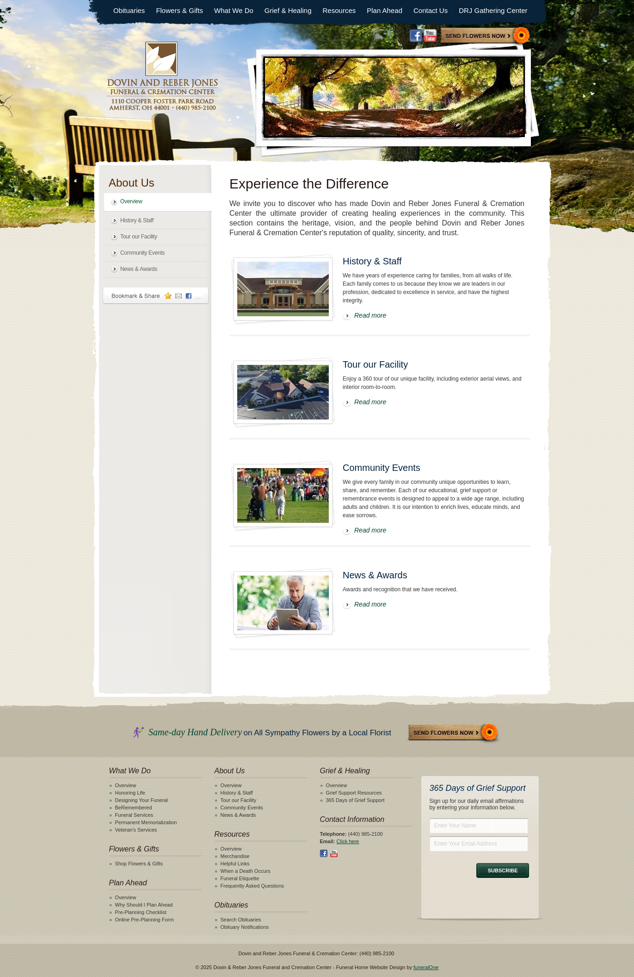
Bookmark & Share (156, 295)
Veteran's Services (136, 830)
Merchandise (235, 856)
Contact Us (430, 10)
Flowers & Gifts (179, 10)
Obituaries (129, 10)
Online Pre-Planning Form (144, 919)
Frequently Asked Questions (252, 886)
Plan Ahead (384, 10)
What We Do (233, 10)
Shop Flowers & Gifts (139, 863)
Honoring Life (130, 792)
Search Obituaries (241, 919)
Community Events (142, 253)
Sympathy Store (485, 36)
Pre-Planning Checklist (140, 912)
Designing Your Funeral (141, 800)
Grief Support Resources (354, 792)
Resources (339, 10)
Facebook (415, 35)
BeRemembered (133, 807)
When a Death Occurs (246, 871)
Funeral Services (134, 815)
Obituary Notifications (245, 927)
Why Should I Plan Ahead (144, 905)
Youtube (430, 35)
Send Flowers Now (453, 733)
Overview (131, 201)
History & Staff (137, 220)
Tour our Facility (138, 236)
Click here (348, 841)
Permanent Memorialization (146, 822)
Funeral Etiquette (240, 878)
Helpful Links (235, 863)
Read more (370, 315)
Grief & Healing (288, 10)
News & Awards (138, 269)
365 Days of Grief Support (355, 800)
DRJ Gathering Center (493, 10)
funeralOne (425, 967)
